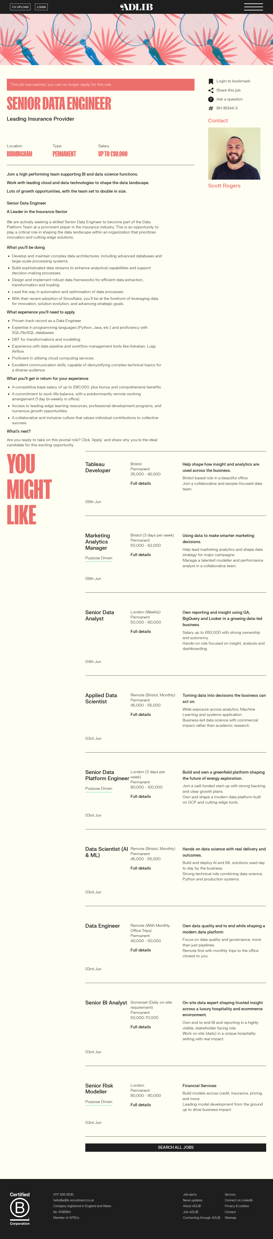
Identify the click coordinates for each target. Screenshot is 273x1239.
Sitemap (230, 1218)
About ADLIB (192, 1206)
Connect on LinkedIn (239, 1200)
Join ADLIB (190, 1212)
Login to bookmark (229, 81)
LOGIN (41, 7)
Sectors (230, 1195)
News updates (192, 1200)
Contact (230, 1212)
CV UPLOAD (20, 7)
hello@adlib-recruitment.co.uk (73, 1200)
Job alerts (190, 1195)
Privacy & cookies (237, 1206)
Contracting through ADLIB (201, 1218)
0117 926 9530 (63, 1195)
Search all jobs (176, 1147)
